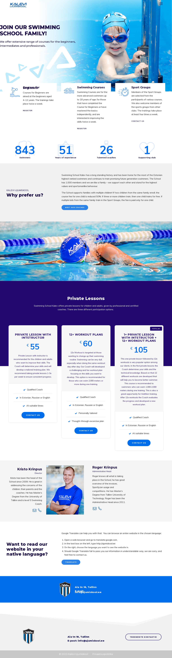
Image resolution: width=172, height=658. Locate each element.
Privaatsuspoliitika (102, 654)
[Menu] (161, 4)
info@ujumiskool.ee (88, 592)
